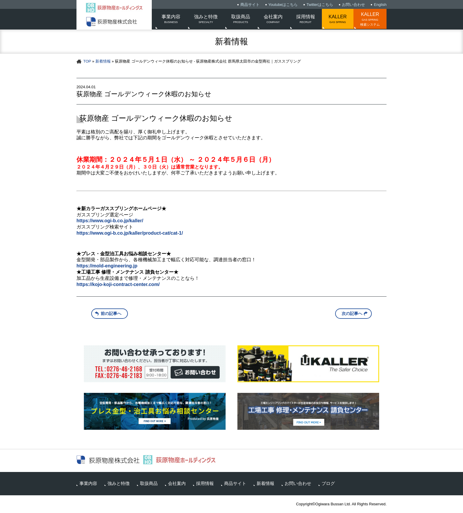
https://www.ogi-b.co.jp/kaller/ (109, 220)
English (380, 4)
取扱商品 (240, 19)
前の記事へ (111, 313)
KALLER (337, 19)
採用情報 (305, 19)
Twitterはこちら (320, 4)
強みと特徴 (205, 19)
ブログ (328, 483)
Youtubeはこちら (283, 4)
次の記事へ (352, 313)
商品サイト (250, 4)
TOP (87, 61)
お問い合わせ (353, 4)
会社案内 (273, 19)
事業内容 (171, 19)
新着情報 (103, 61)
